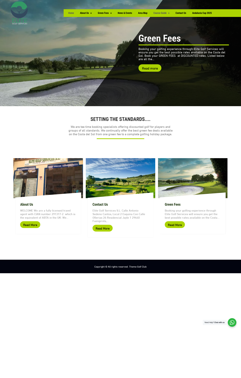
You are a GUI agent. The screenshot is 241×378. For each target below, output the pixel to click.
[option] (120, 53)
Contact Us (181, 13)
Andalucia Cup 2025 (202, 13)
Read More (30, 224)
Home (71, 13)
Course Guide (159, 13)
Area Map (142, 13)
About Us (84, 13)
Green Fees (103, 13)
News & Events (125, 13)
